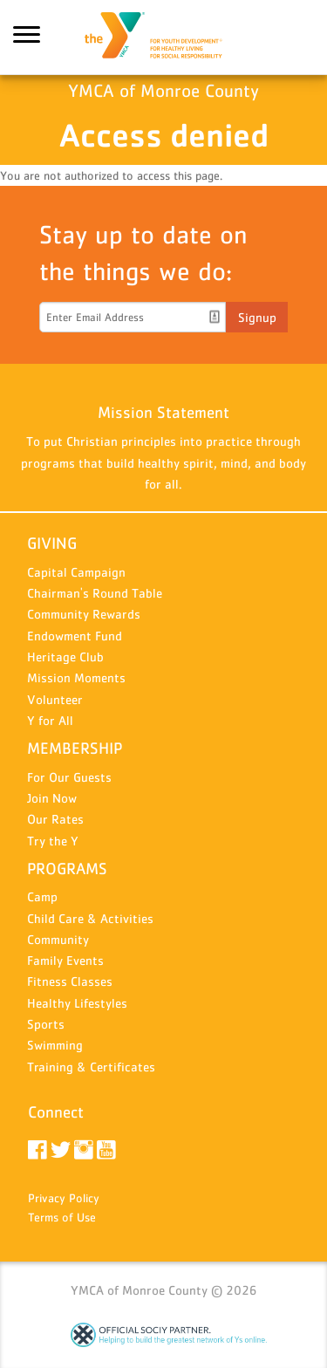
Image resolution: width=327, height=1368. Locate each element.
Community (58, 939)
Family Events (65, 960)
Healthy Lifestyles (77, 1002)
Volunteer (55, 699)
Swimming (55, 1044)
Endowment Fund (74, 635)
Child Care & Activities (90, 918)
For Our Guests (69, 777)
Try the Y (52, 840)
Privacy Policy (63, 1198)
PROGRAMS (67, 868)
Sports (46, 1023)
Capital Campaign (76, 571)
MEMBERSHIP (74, 748)
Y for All (50, 720)
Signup (257, 317)
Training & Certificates (91, 1066)
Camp (42, 896)
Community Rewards (83, 613)
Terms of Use (62, 1217)
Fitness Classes (69, 981)
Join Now (52, 797)
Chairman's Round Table (94, 592)
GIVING (52, 543)
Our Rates (55, 818)
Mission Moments (76, 677)
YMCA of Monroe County (164, 37)
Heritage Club (65, 656)
